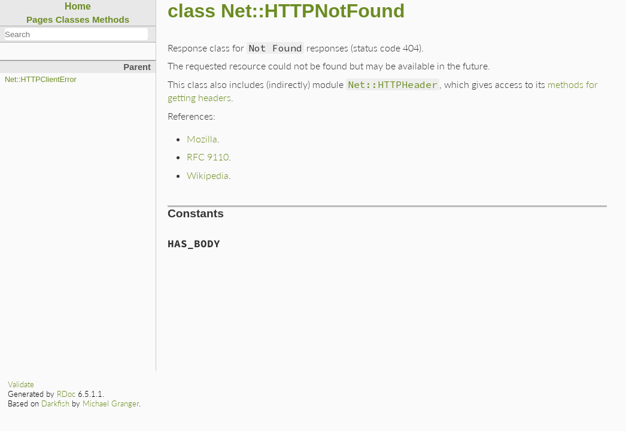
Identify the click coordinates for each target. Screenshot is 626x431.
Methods (110, 19)
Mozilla (202, 138)
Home (78, 6)
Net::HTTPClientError (41, 79)
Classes (73, 19)
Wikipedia (208, 175)
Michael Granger (111, 403)
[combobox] (76, 34)
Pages (39, 19)
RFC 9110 (208, 156)
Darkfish (55, 403)
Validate (21, 384)
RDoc (66, 394)
